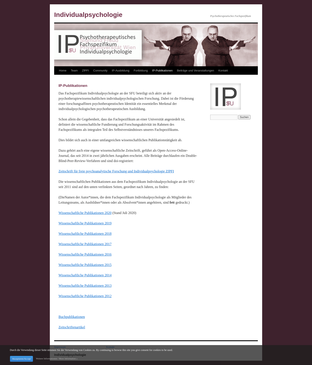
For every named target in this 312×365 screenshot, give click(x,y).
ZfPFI (85, 70)
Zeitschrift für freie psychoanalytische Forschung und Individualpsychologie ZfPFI (116, 171)
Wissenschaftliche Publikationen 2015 (85, 265)
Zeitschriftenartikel (71, 327)
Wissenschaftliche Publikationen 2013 (85, 285)
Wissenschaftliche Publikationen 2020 (85, 213)
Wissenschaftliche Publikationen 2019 (85, 223)
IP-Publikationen (162, 70)
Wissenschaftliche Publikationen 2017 (85, 244)
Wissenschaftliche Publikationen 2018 (85, 233)
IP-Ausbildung (120, 70)
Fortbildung (141, 70)
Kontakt (223, 70)
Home (63, 70)
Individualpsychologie (88, 14)
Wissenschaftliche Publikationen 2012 (85, 296)
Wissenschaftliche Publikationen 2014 (85, 275)
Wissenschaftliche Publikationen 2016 (85, 254)
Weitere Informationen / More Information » (57, 358)
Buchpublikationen (71, 317)
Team (74, 70)
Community (100, 70)
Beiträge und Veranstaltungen (195, 70)
